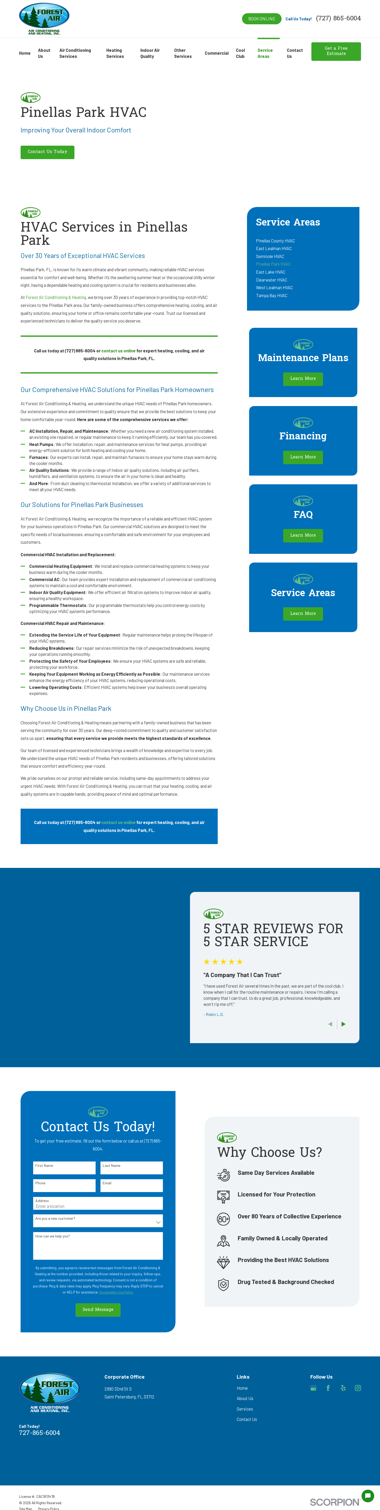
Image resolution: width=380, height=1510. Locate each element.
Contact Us (247, 1419)
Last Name (103, 1165)
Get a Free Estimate (336, 51)
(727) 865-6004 (338, 19)
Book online (261, 18)
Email (99, 1183)
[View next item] (351, 1024)
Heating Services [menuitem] (115, 53)
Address (34, 1201)
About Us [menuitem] (44, 53)
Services (245, 1408)
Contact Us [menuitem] (295, 53)
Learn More (303, 379)
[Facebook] (328, 1388)
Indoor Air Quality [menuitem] (150, 53)
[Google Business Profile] (313, 1388)
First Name (36, 1165)
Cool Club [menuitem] (240, 53)
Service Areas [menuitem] (265, 53)
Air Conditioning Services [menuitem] (75, 53)
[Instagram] (358, 1388)
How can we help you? (44, 1236)
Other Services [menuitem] (183, 53)
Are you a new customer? (47, 1218)
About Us (245, 1398)
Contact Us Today (47, 152)
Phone (32, 1183)
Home (242, 1388)
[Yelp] (343, 1388)
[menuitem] (303, 241)
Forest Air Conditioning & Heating (56, 297)
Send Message (90, 1310)
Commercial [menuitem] (217, 53)
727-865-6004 (39, 1433)
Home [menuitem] (25, 53)
